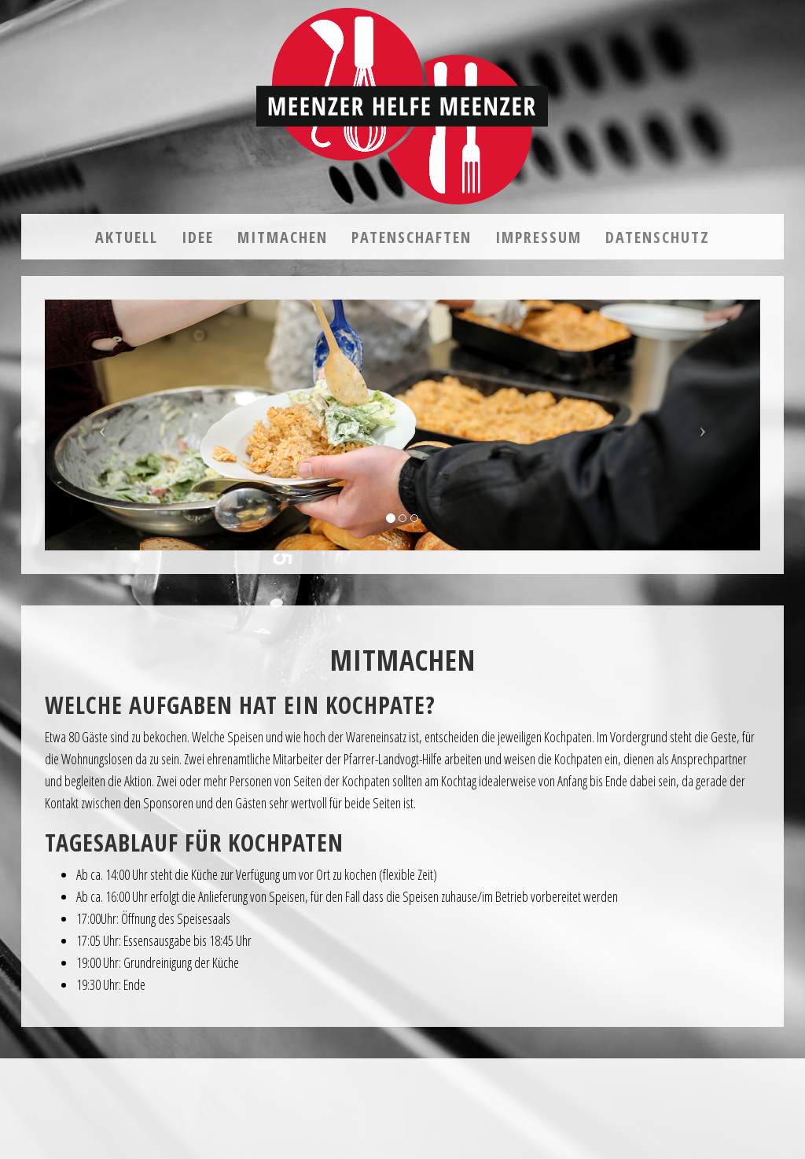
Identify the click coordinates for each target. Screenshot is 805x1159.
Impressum (538, 237)
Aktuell (126, 237)
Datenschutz (657, 237)
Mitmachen (282, 237)
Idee (198, 237)
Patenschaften (411, 237)
